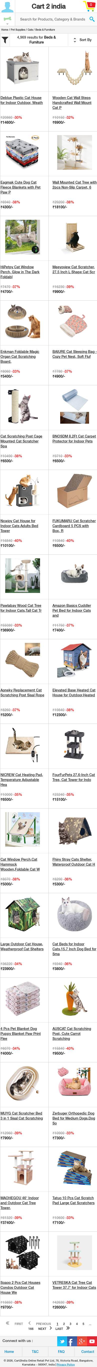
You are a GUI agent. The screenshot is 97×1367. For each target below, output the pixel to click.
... (90, 1324)
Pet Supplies (18, 29)
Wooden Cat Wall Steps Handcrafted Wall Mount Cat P (72, 103)
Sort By (83, 40)
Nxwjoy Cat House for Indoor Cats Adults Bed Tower (19, 526)
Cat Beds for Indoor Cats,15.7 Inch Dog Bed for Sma (74, 949)
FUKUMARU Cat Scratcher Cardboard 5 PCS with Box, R (74, 526)
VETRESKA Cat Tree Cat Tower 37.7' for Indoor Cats (74, 1285)
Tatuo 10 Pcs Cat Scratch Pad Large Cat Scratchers (73, 1200)
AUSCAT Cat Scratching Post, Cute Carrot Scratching (71, 1034)
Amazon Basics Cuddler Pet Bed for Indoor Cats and (71, 610)
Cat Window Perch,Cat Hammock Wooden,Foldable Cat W (20, 864)
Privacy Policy (66, 1364)
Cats (30, 29)
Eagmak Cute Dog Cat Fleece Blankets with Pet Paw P (20, 187)
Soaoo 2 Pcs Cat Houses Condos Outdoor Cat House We (20, 1287)
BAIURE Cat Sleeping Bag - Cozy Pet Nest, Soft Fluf (74, 354)
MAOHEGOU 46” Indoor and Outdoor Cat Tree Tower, (19, 1203)
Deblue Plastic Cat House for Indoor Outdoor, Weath (21, 100)
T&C (35, 1352)
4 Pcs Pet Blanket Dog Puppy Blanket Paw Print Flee (20, 1034)
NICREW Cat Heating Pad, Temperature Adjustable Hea (21, 780)
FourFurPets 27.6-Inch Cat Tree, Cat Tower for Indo (73, 777)
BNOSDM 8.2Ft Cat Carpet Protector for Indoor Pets (74, 438)
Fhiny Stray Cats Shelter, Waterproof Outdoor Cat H (73, 861)
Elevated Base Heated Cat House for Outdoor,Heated (74, 692)
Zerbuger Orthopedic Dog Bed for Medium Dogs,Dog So (73, 1118)
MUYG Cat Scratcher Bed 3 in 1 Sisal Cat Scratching (21, 1115)
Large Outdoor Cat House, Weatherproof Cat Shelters (22, 946)
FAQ (61, 1352)
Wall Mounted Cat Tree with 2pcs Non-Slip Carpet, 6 (74, 184)
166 (31, 1329)
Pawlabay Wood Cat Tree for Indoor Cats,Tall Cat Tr (21, 608)
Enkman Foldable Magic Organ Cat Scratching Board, (19, 357)
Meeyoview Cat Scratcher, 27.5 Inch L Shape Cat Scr (73, 269)
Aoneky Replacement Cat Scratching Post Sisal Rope (22, 692)
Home (4, 29)
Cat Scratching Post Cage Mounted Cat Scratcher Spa (21, 441)
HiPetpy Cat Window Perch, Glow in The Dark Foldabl (20, 272)
